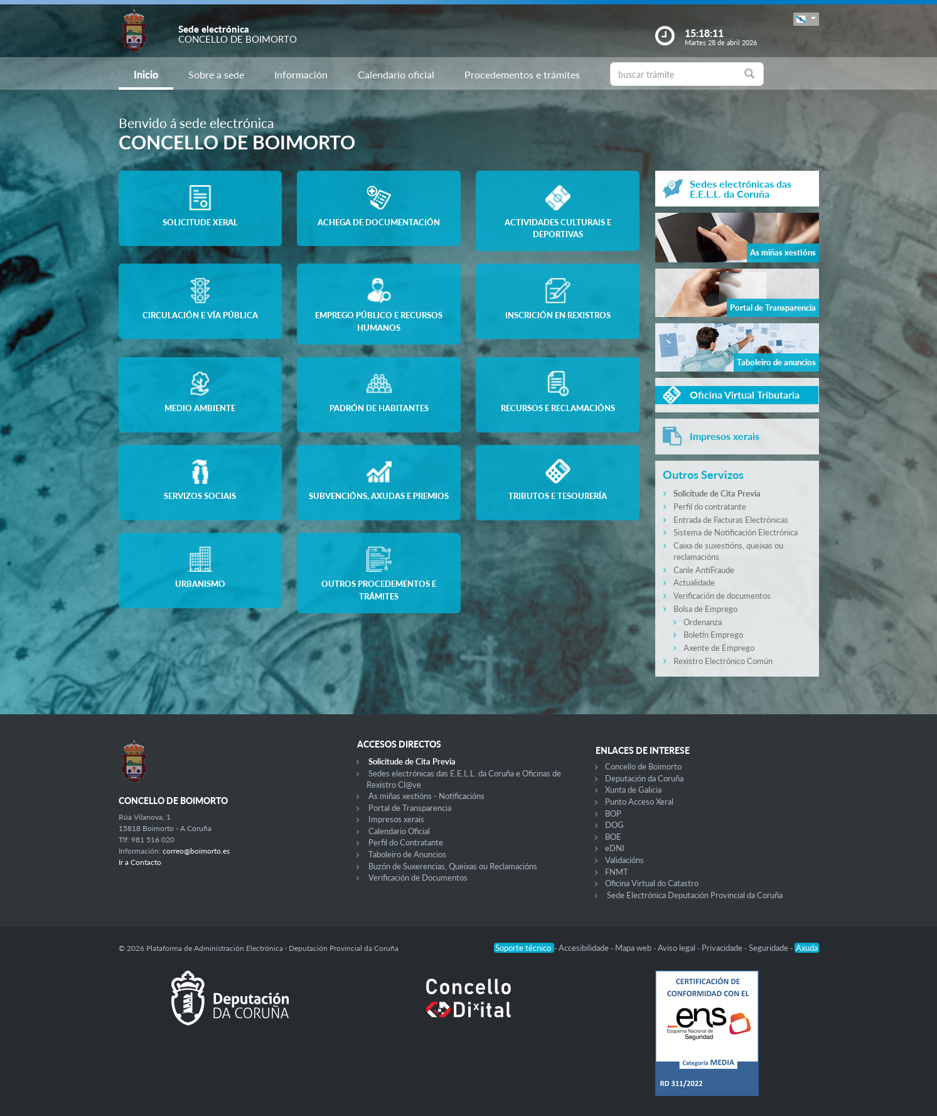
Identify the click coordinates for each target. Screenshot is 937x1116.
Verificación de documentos (722, 596)
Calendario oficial (396, 74)
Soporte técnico (524, 948)
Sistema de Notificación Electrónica (735, 532)
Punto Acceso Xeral (639, 802)
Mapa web (634, 948)
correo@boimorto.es (196, 851)
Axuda (807, 948)
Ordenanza (702, 622)
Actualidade (694, 582)
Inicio (146, 74)
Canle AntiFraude (703, 570)
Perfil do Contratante (405, 842)
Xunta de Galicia (633, 790)
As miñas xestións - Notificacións (426, 796)
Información (301, 74)
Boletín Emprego (713, 635)
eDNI (614, 848)
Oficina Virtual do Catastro (652, 883)
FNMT (616, 872)
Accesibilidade (585, 948)
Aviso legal (677, 948)
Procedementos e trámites (522, 74)
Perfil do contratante (709, 507)
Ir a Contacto (140, 862)
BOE (613, 837)
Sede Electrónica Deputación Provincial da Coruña (695, 895)
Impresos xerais (396, 819)
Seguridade (769, 948)
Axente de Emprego (718, 648)
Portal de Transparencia (409, 808)
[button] (805, 19)
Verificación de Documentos (418, 877)
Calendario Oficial (399, 831)
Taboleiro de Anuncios (407, 854)
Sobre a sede (216, 74)
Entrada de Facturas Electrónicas (730, 520)
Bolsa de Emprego (705, 609)
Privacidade (723, 948)
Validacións (624, 860)
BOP (613, 813)
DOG (614, 825)
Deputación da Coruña (644, 778)
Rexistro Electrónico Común (723, 661)
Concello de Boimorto (643, 766)
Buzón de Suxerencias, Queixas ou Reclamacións (452, 866)
